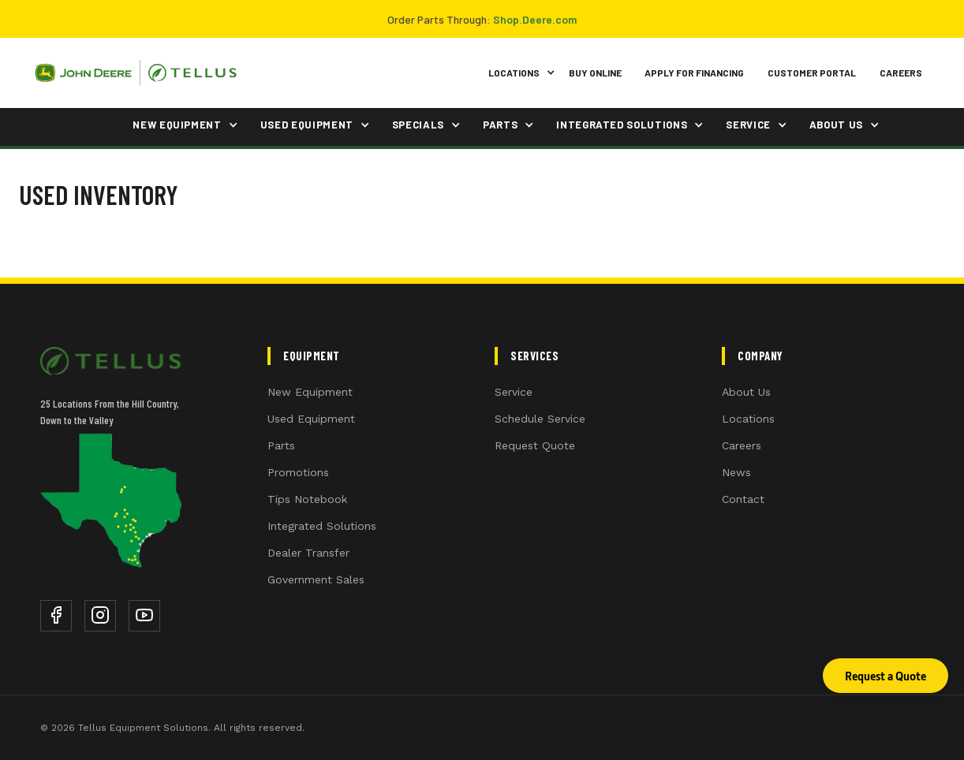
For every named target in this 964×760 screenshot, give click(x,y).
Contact (743, 499)
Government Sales (315, 579)
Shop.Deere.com (535, 19)
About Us (746, 392)
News (736, 472)
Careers (901, 72)
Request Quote (535, 445)
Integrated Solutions (321, 526)
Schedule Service (540, 418)
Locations (748, 418)
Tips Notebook (307, 499)
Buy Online (595, 72)
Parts (281, 445)
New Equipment (310, 392)
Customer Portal (812, 72)
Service (513, 392)
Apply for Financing (694, 72)
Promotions (298, 472)
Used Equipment (311, 418)
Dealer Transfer (308, 552)
